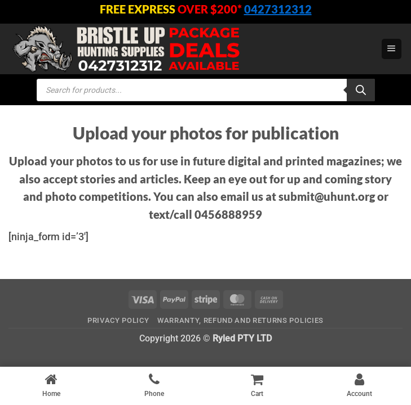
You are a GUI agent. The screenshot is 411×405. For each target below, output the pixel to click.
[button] (391, 49)
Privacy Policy (118, 320)
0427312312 (278, 9)
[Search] (361, 90)
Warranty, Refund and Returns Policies (240, 320)
